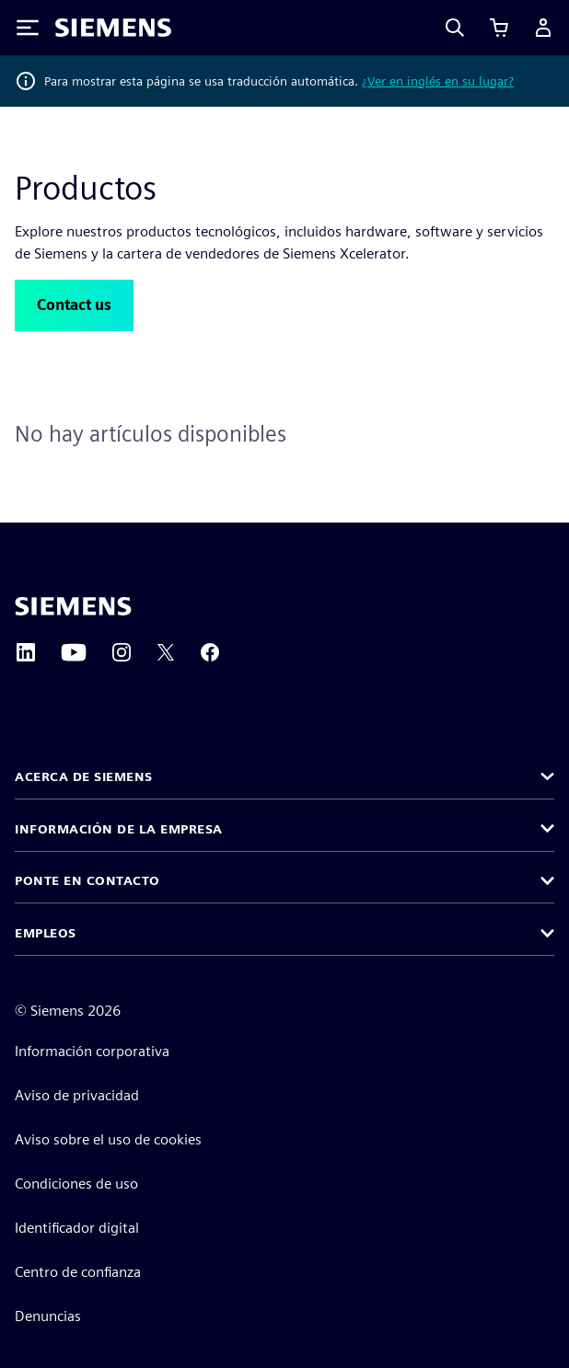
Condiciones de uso (76, 1183)
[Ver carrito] (499, 27)
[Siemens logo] (113, 27)
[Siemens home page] (73, 606)
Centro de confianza (78, 1272)
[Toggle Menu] (28, 27)
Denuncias (48, 1316)
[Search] (454, 27)
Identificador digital (77, 1227)
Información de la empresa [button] (119, 829)
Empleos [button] (45, 932)
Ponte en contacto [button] (87, 880)
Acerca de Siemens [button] (84, 776)
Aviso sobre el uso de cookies (108, 1139)
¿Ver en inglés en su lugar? (438, 81)
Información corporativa (92, 1051)
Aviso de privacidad (77, 1095)
